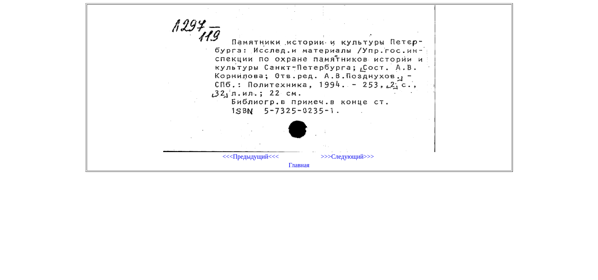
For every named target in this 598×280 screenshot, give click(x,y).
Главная (299, 165)
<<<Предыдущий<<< (250, 156)
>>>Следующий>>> (347, 156)
